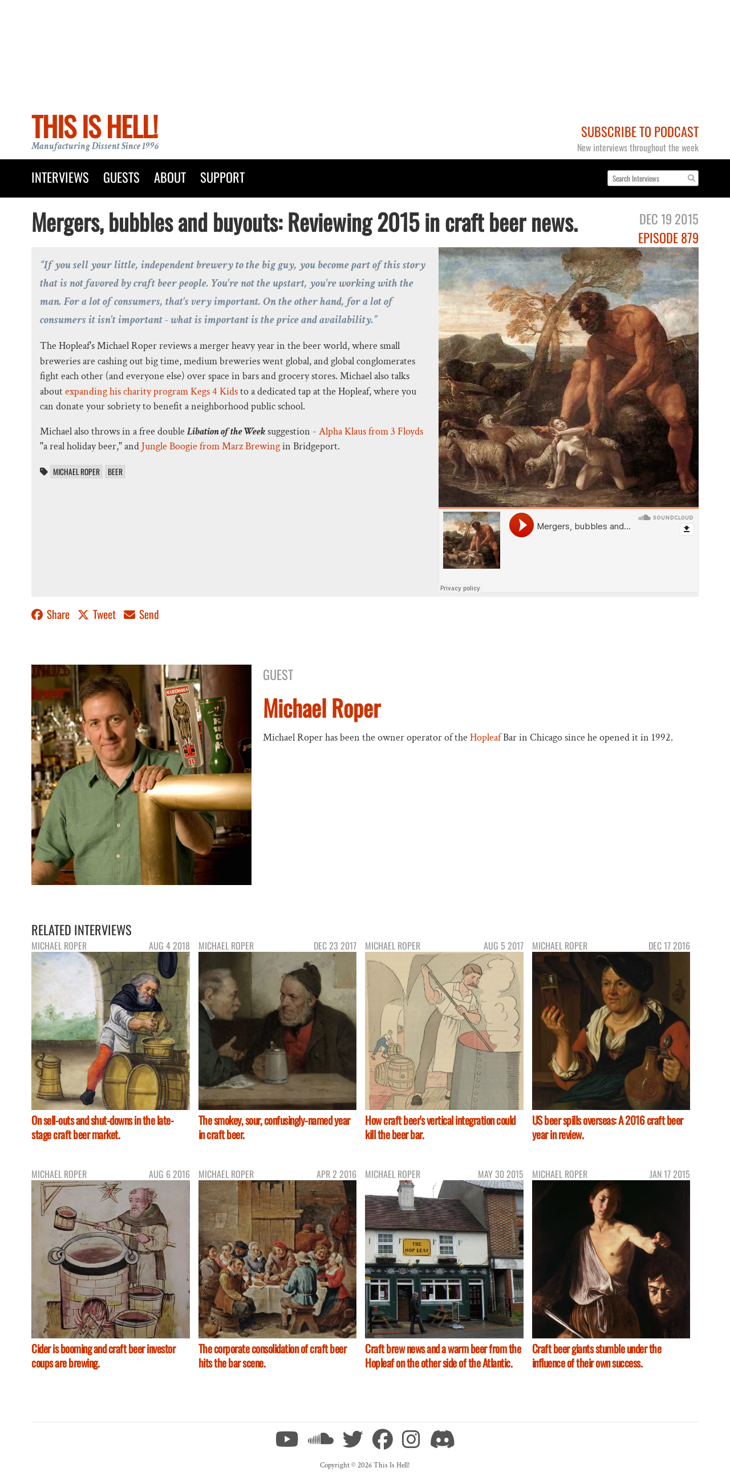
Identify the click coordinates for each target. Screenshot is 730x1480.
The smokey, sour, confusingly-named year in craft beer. (274, 1127)
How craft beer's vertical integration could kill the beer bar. (440, 1127)
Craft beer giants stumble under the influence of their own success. (597, 1355)
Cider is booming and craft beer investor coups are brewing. (103, 1355)
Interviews (60, 176)
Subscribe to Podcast (640, 131)
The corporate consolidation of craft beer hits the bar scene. (272, 1355)
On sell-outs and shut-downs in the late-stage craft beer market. (102, 1127)
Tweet (98, 614)
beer (115, 471)
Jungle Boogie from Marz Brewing (210, 446)
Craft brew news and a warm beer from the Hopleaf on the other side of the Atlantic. (443, 1355)
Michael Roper (76, 471)
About (170, 176)
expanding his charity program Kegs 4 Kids (151, 391)
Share (51, 614)
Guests (121, 176)
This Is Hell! (94, 126)
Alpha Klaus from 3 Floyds (371, 431)
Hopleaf (485, 737)
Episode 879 (668, 237)
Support (222, 176)
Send (141, 614)
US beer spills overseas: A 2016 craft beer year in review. (607, 1127)
